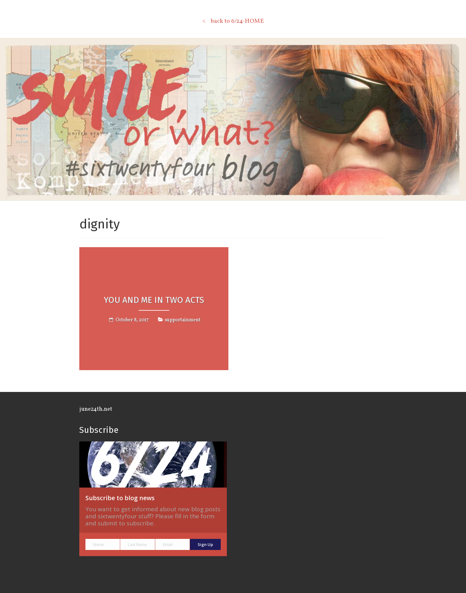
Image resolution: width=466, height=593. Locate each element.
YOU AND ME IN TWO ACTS (154, 300)
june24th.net (95, 409)
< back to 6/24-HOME (233, 21)
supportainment (182, 320)
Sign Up (205, 544)
